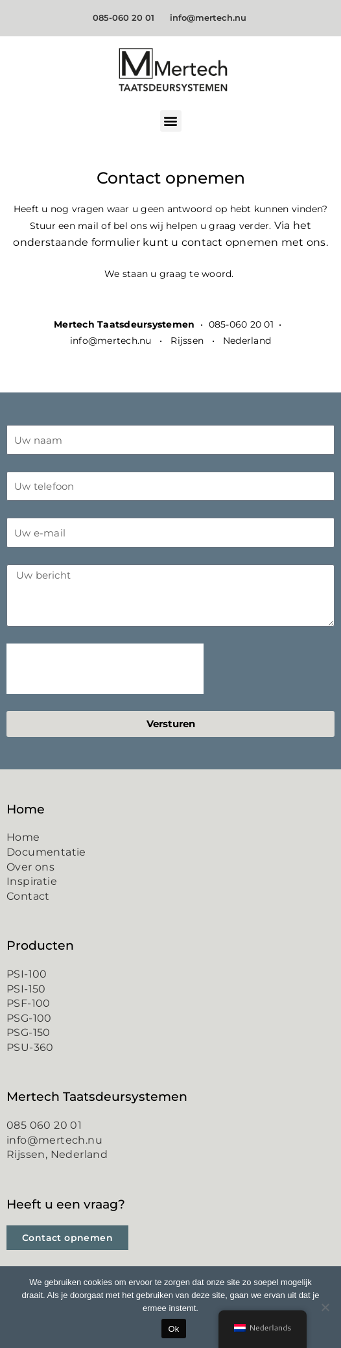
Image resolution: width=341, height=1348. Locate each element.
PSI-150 (26, 989)
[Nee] (324, 1307)
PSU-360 (30, 1047)
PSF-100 (28, 1003)
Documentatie (46, 852)
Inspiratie (31, 881)
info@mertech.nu (209, 17)
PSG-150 (28, 1032)
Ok (173, 1329)
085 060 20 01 (44, 1125)
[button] (171, 121)
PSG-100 (29, 1018)
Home (23, 837)
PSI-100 (26, 974)
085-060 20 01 (126, 17)
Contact (28, 896)
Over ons (30, 867)
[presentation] (105, 669)
